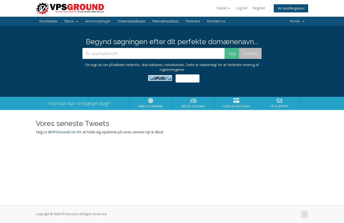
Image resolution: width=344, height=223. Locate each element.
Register (259, 8)
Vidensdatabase (131, 21)
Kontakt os (216, 21)
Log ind (241, 8)
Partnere (193, 21)
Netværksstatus (165, 21)
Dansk (223, 8)
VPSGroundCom (63, 132)
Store (71, 21)
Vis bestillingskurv (291, 8)
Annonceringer (97, 21)
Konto (297, 21)
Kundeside (48, 21)
